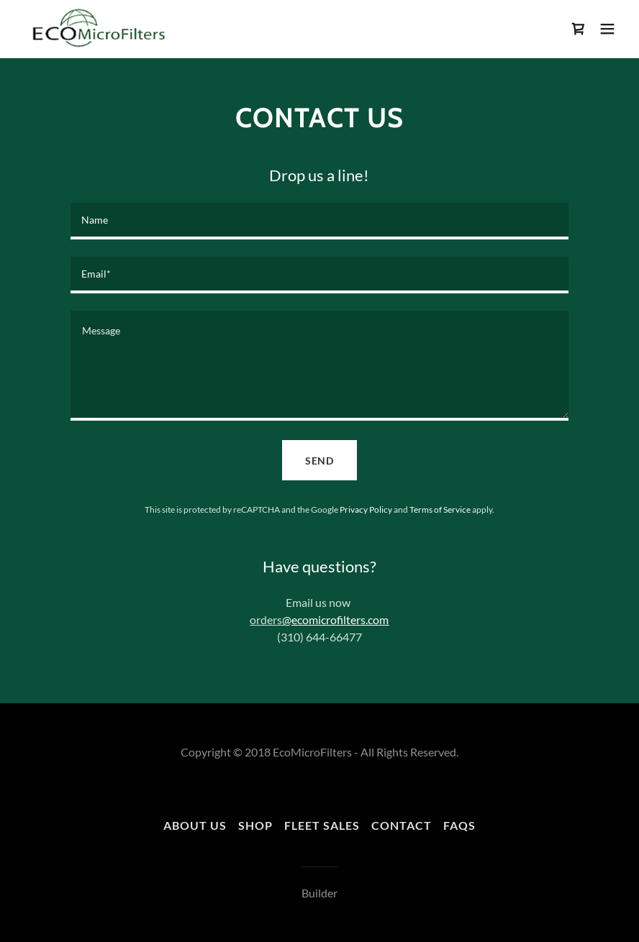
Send (320, 460)
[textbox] (319, 221)
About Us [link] (195, 825)
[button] (607, 28)
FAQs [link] (459, 825)
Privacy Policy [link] (366, 509)
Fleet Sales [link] (322, 825)
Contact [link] (401, 825)
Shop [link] (255, 825)
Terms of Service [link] (440, 509)
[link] (96, 29)
